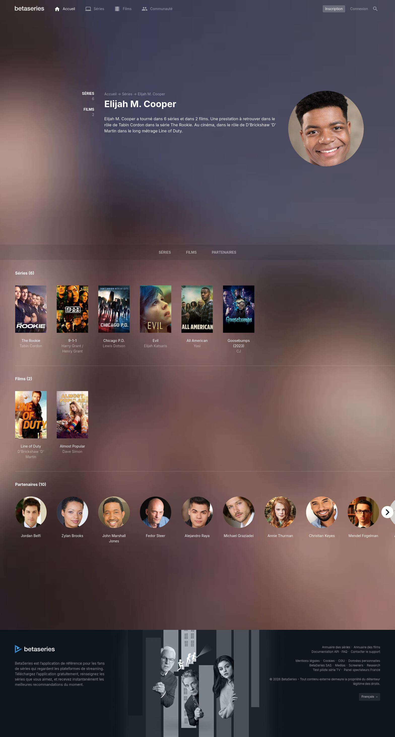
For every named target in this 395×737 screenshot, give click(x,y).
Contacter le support (365, 652)
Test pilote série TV (326, 670)
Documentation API (325, 652)
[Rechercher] (375, 9)
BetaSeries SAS (320, 665)
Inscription (334, 9)
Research (373, 665)
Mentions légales (307, 661)
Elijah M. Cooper (151, 94)
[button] (31, 520)
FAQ (344, 652)
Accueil (110, 94)
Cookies (329, 661)
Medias (340, 665)
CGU (341, 661)
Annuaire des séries (336, 647)
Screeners (356, 665)
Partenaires (224, 252)
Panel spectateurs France (362, 670)
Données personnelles (364, 661)
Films (191, 252)
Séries (127, 94)
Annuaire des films (367, 647)
